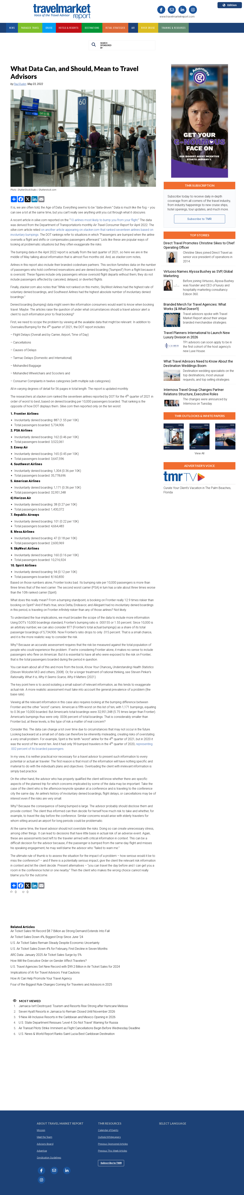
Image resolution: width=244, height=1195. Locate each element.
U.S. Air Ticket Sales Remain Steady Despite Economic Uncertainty (55, 943)
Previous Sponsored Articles (113, 1143)
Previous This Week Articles (112, 1150)
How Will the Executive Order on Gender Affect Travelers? (48, 961)
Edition (230, 5)
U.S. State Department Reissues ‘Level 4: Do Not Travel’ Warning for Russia (68, 1022)
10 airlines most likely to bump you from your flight (104, 220)
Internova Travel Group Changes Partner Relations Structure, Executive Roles (194, 392)
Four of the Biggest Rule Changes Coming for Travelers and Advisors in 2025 (61, 984)
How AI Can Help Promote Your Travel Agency (41, 978)
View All (199, 453)
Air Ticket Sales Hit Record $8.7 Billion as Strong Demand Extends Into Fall (60, 931)
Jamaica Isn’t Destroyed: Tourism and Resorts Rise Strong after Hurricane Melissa (73, 1006)
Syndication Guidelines (49, 1157)
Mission (41, 1130)
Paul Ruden (20, 83)
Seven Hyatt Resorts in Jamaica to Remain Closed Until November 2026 (67, 1011)
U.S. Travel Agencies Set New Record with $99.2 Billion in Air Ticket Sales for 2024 (65, 966)
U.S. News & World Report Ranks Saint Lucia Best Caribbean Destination (67, 1034)
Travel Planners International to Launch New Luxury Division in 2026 (197, 335)
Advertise (42, 1150)
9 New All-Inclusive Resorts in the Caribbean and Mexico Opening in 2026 (67, 1017)
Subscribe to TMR (199, 218)
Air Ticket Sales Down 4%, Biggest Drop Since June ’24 (46, 937)
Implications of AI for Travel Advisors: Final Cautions (45, 972)
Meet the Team (44, 1137)
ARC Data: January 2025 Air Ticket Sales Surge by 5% (46, 955)
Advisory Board (45, 1143)
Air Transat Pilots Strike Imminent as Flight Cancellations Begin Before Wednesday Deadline (79, 1028)
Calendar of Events (108, 1130)
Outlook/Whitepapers (109, 1137)
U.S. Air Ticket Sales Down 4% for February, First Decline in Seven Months (59, 949)
